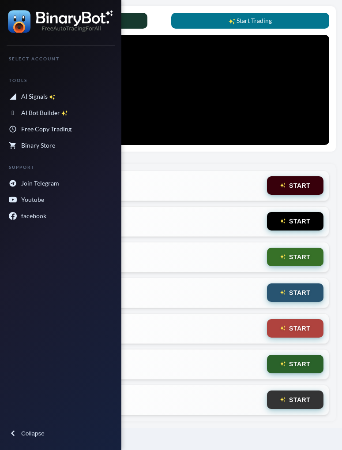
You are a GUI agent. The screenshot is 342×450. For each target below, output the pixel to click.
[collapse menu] (61, 433)
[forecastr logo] (61, 27)
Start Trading (250, 21)
